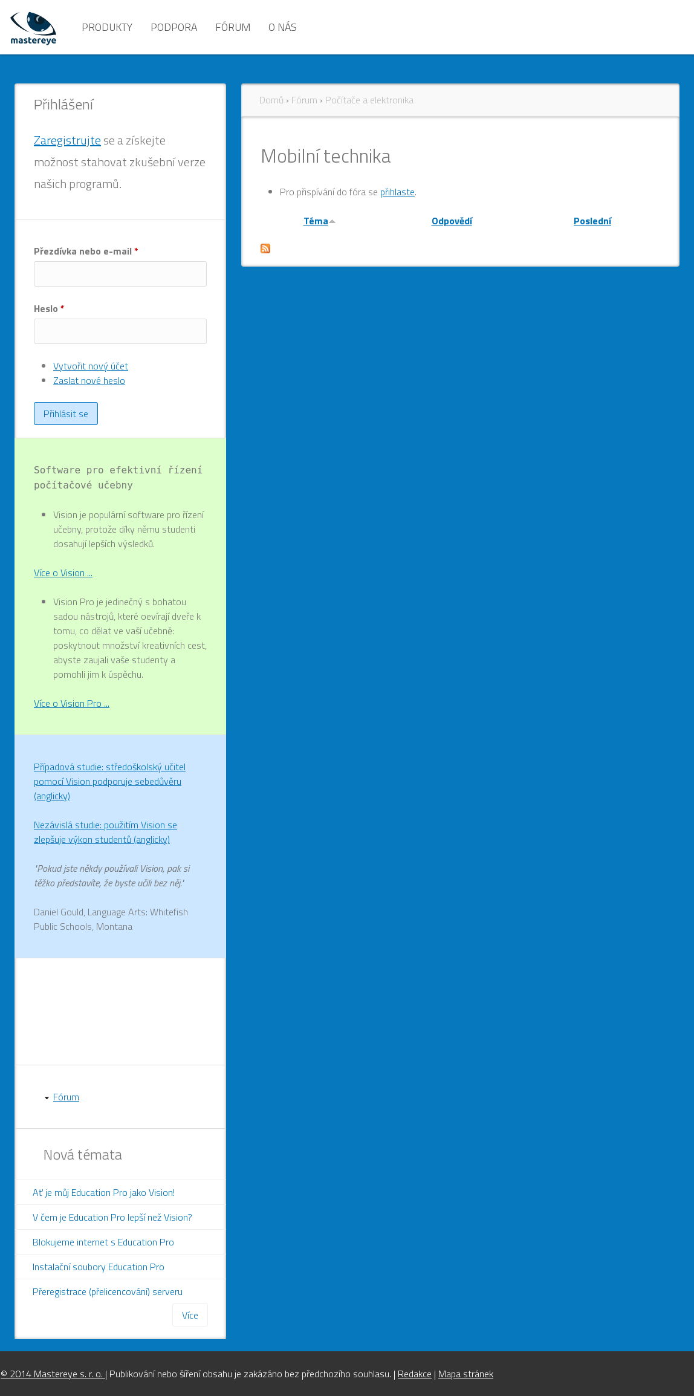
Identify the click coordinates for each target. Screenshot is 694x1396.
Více (190, 1315)
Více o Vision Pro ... (71, 703)
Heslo (49, 308)
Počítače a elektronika (369, 100)
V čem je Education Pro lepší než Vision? (112, 1217)
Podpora (174, 27)
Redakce (415, 1373)
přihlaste (397, 191)
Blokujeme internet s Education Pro (103, 1242)
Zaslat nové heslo (89, 380)
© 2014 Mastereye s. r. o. (53, 1373)
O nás (282, 27)
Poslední (592, 220)
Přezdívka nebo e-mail (86, 251)
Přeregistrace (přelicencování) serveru (108, 1291)
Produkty (107, 27)
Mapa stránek (465, 1373)
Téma (319, 220)
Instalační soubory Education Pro (98, 1266)
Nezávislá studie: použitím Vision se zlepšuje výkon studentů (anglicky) (105, 831)
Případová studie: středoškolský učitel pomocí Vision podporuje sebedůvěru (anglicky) (110, 781)
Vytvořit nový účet (90, 366)
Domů (271, 100)
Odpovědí (452, 220)
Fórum (232, 27)
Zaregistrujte (67, 140)
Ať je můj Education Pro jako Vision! (104, 1192)
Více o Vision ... (63, 572)
